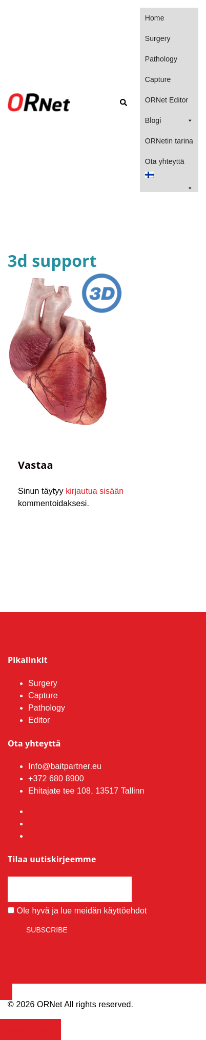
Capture (158, 79)
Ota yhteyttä (164, 161)
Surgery (158, 38)
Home (154, 18)
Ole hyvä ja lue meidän (77, 910)
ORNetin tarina (169, 141)
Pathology (161, 59)
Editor (39, 720)
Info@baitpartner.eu (64, 766)
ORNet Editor (167, 100)
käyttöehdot (125, 910)
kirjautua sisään (94, 491)
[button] (123, 103)
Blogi (169, 120)
